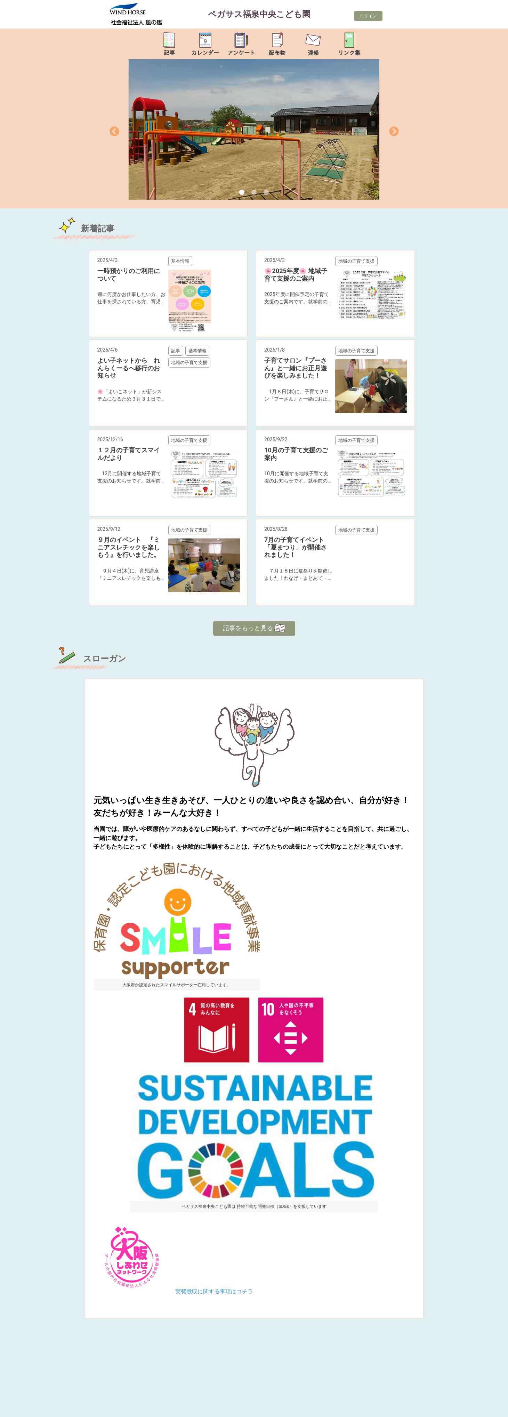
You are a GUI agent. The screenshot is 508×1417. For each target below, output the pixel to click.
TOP (481, 1407)
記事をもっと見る (254, 628)
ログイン (368, 16)
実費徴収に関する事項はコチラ (214, 1291)
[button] (123, 129)
